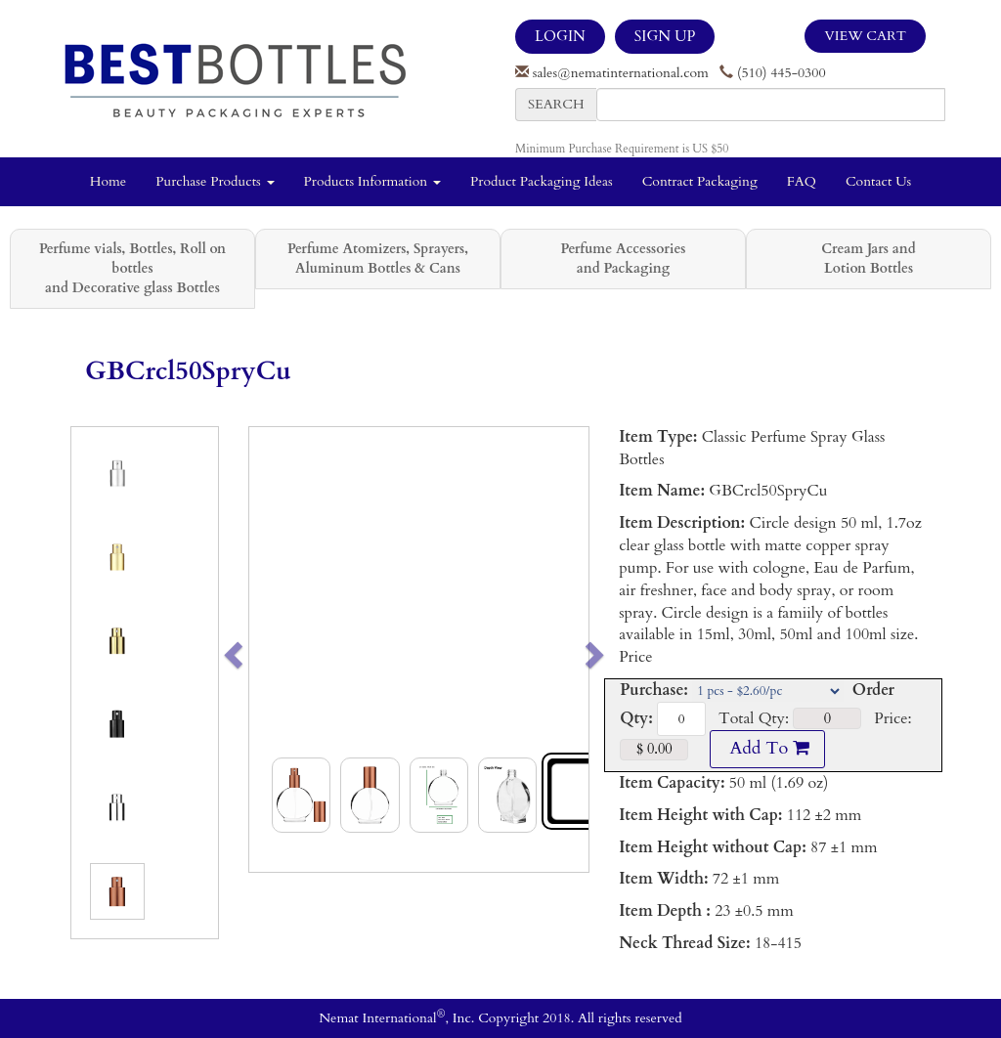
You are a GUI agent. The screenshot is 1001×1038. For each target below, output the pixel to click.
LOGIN (560, 36)
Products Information (373, 181)
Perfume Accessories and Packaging (622, 258)
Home (108, 181)
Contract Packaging (700, 181)
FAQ (801, 181)
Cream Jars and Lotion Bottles (868, 258)
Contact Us (878, 181)
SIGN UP (664, 36)
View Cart (865, 35)
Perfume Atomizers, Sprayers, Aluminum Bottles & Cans (377, 258)
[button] (266, 649)
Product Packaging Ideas (541, 181)
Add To (767, 748)
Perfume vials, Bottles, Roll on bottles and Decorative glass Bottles (132, 268)
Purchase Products (214, 181)
